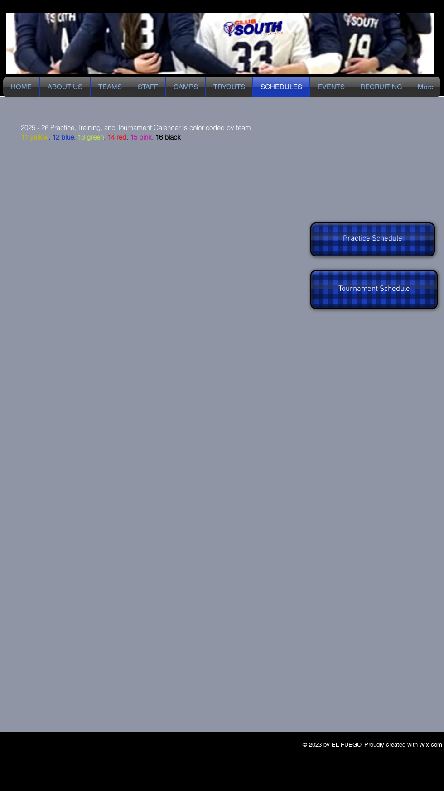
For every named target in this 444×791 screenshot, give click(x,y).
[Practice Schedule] (372, 239)
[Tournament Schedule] (374, 289)
